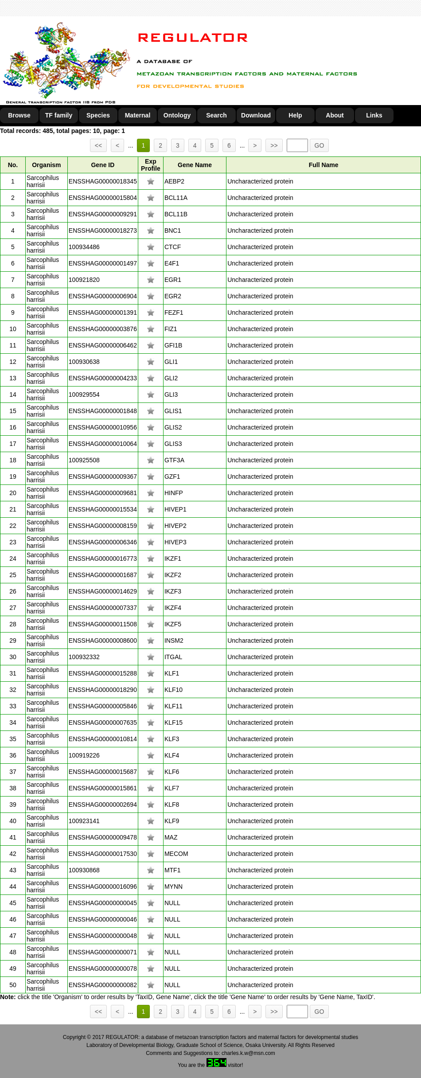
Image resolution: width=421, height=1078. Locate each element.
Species (98, 115)
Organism (46, 164)
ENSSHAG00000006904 (103, 296)
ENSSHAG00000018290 (103, 689)
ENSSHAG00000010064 (103, 443)
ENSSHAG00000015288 (103, 673)
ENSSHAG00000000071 (103, 952)
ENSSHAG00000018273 (103, 230)
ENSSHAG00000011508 (103, 624)
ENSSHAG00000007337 (103, 607)
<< (98, 145)
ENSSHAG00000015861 (103, 788)
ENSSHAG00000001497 (103, 263)
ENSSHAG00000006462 (103, 345)
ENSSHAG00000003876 (103, 328)
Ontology (177, 115)
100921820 (84, 279)
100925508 (84, 460)
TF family (58, 115)
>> (273, 145)
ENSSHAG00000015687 (103, 771)
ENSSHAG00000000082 (103, 984)
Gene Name (195, 164)
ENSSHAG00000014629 (103, 591)
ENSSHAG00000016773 (103, 558)
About (334, 115)
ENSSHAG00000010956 (103, 427)
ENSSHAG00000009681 (103, 492)
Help (295, 115)
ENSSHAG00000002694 (103, 804)
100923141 (84, 820)
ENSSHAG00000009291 (103, 214)
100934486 (84, 246)
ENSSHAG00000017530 (103, 853)
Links (374, 115)
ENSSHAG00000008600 (103, 640)
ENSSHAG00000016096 (103, 886)
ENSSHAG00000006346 (103, 542)
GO (319, 145)
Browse (19, 115)
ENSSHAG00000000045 (103, 902)
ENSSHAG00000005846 (103, 706)
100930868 (84, 870)
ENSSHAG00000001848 (103, 410)
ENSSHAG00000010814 (103, 738)
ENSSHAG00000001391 (103, 312)
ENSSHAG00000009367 (103, 476)
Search (216, 115)
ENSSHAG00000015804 (103, 197)
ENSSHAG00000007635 (103, 722)
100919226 (84, 755)
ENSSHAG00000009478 (103, 837)
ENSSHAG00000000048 (103, 935)
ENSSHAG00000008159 (103, 525)
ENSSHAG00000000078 (103, 968)
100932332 (84, 656)
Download (256, 115)
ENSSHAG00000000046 (103, 919)
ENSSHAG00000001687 (103, 574)
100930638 (84, 361)
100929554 (84, 394)
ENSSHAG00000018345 (103, 181)
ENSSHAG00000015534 (103, 509)
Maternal (138, 115)
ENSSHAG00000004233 (103, 378)
